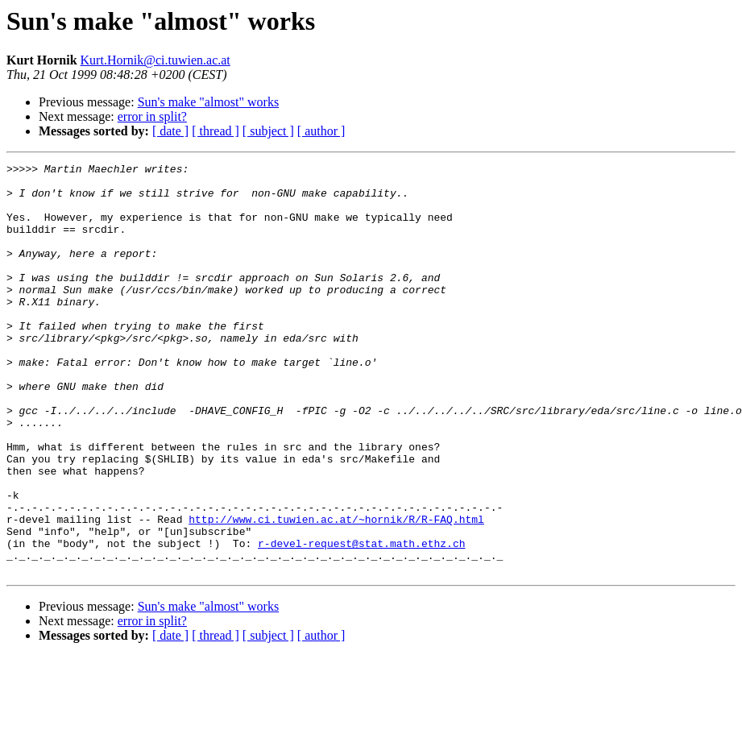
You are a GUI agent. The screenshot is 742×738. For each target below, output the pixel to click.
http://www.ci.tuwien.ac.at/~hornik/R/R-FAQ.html (336, 591)
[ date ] (170, 131)
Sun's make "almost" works (209, 102)
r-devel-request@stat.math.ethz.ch (361, 620)
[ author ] (321, 131)
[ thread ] (215, 131)
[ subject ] (268, 131)
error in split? (152, 116)
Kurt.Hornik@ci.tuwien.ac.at (155, 60)
